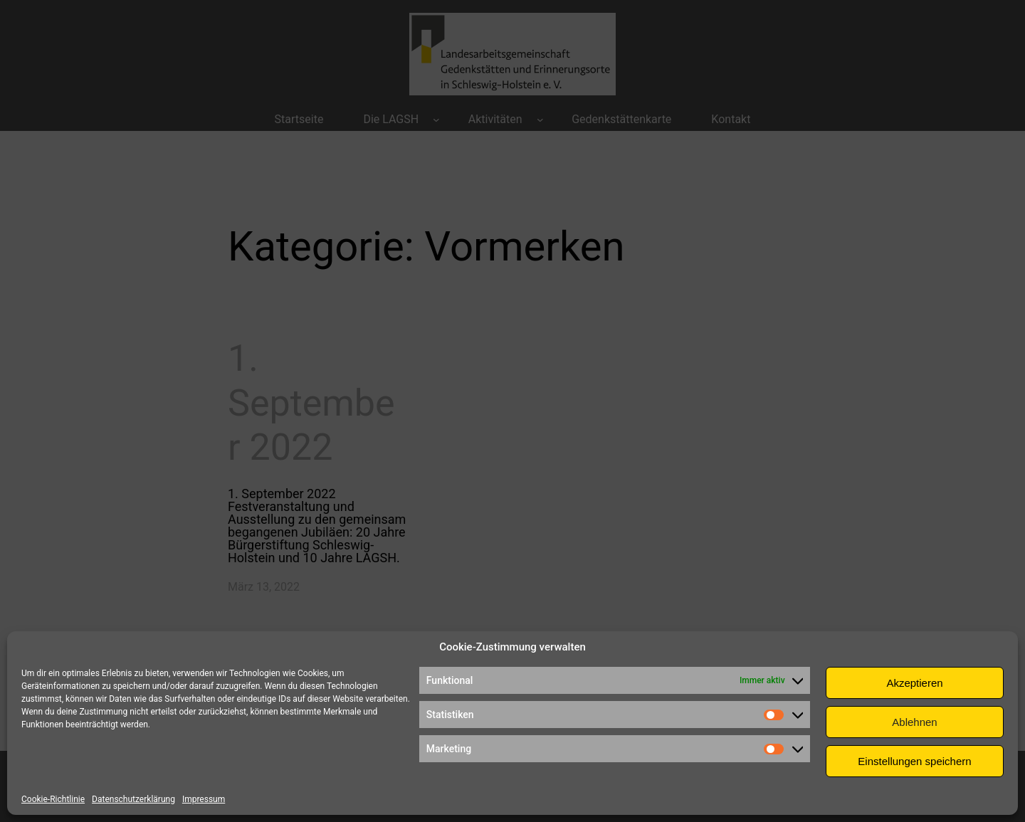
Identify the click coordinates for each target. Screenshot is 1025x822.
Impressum (203, 799)
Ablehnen (914, 722)
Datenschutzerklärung (133, 799)
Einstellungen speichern (914, 761)
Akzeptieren (914, 683)
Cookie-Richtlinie (53, 799)
